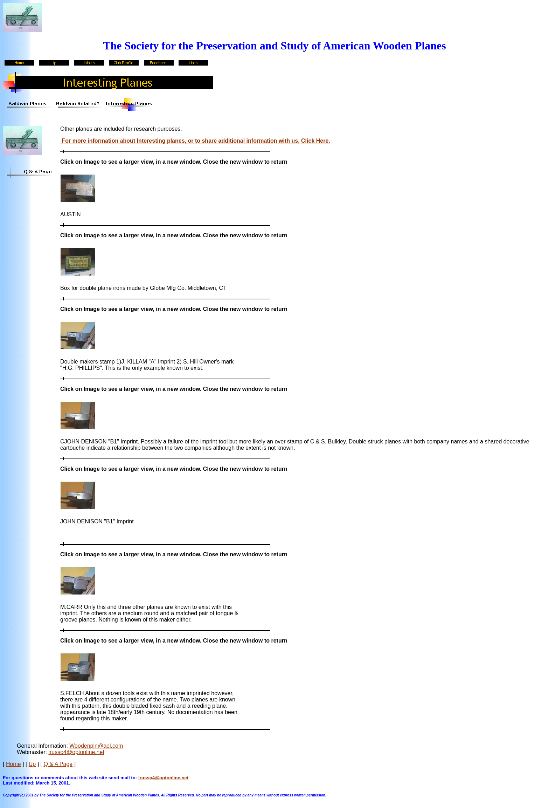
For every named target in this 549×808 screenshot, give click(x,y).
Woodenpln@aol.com (96, 746)
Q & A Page (58, 764)
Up (32, 764)
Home (13, 764)
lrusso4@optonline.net (76, 752)
